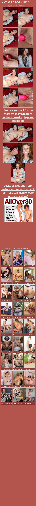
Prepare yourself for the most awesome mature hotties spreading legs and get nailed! (18, 115)
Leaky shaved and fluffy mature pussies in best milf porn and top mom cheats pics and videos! (18, 191)
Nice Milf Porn (15, 2)
